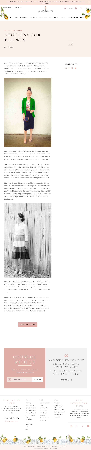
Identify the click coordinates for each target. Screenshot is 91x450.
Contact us (11, 421)
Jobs (27, 429)
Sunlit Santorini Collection (49, 1)
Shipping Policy (44, 407)
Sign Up (37, 379)
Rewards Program (31, 407)
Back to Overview (28, 324)
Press (27, 426)
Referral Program (59, 409)
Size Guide (43, 415)
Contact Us (43, 420)
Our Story (28, 403)
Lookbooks (57, 417)
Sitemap (55, 448)
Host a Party (29, 424)
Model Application (31, 412)
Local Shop (29, 419)
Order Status (43, 412)
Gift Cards (7, 7)
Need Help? (18, 7)
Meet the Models (44, 417)
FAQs (41, 405)
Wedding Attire (58, 414)
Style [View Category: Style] (19, 30)
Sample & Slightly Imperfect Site (59, 406)
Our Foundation (30, 405)
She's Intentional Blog (30, 416)
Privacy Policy (38, 448)
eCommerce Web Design (55, 446)
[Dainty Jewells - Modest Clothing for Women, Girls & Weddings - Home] (45, 9)
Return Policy (43, 410)
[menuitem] (8, 17)
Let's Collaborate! (30, 410)
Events (27, 421)
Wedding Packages (59, 412)
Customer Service (45, 403)
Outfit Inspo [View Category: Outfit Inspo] (10, 30)
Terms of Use (47, 448)
